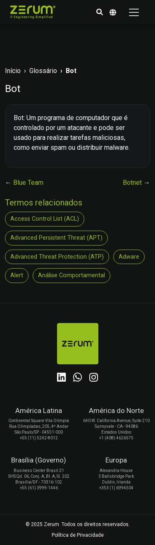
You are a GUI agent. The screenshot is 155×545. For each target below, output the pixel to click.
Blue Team (28, 182)
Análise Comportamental (71, 275)
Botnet (133, 182)
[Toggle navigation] (134, 12)
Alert (16, 275)
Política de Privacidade (78, 535)
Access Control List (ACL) (44, 218)
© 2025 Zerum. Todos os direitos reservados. (78, 524)
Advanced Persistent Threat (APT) (56, 237)
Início (13, 71)
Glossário (43, 71)
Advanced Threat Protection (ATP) (57, 256)
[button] (99, 12)
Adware (129, 256)
